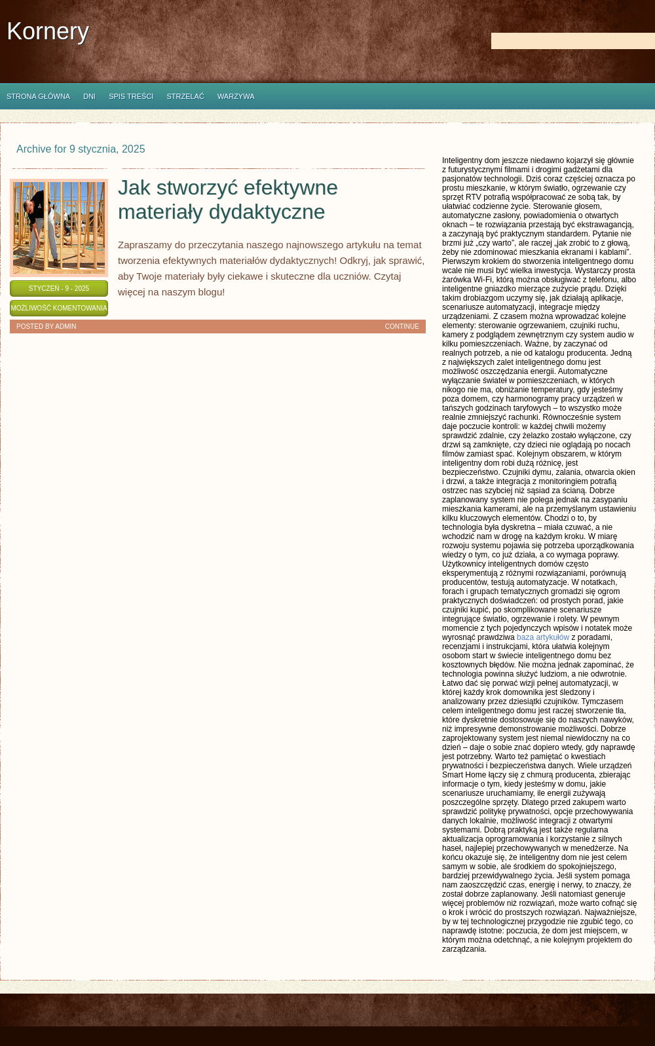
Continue (402, 326)
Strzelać (185, 96)
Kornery (48, 31)
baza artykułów (543, 637)
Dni (89, 96)
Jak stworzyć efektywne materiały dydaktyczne (228, 199)
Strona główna (38, 96)
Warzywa (236, 96)
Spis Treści (131, 96)
